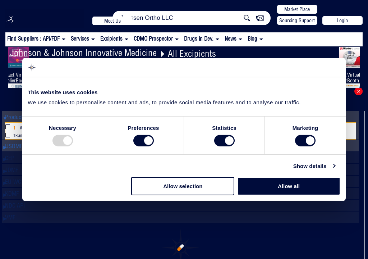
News (230, 38)
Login (342, 20)
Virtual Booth (353, 78)
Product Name (21, 117)
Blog (252, 38)
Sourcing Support (297, 20)
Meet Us (112, 21)
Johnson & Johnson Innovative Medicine (83, 52)
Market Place (297, 9)
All (16, 127)
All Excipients (192, 53)
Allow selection (182, 186)
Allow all (289, 186)
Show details (310, 166)
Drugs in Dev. (198, 38)
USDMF (13, 146)
